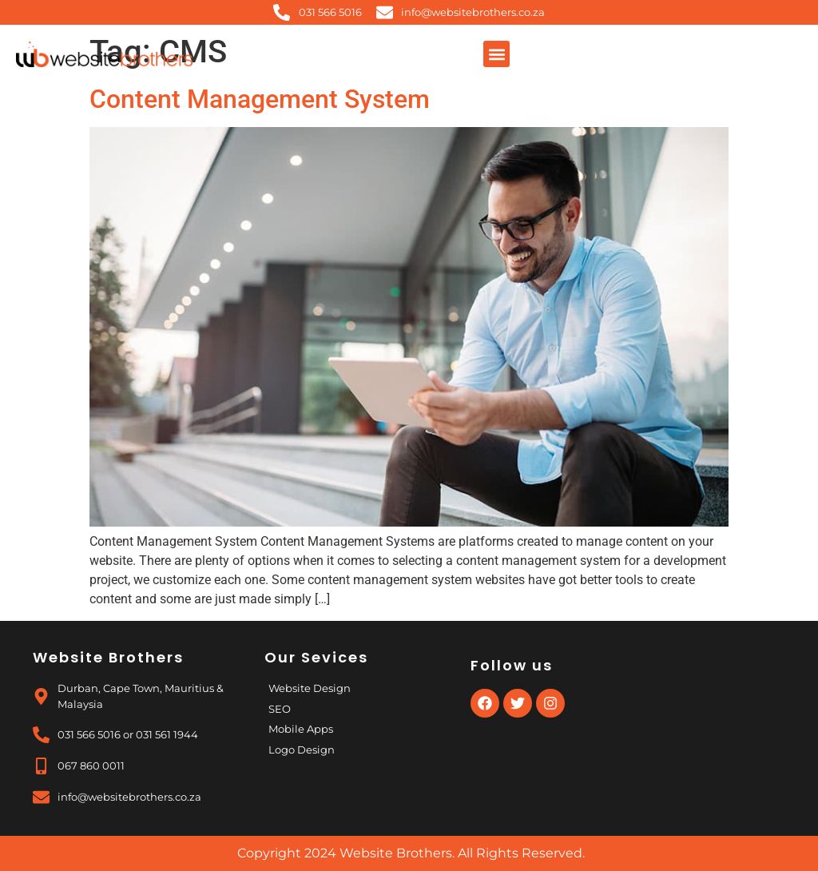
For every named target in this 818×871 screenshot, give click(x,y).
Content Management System (259, 99)
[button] (496, 54)
